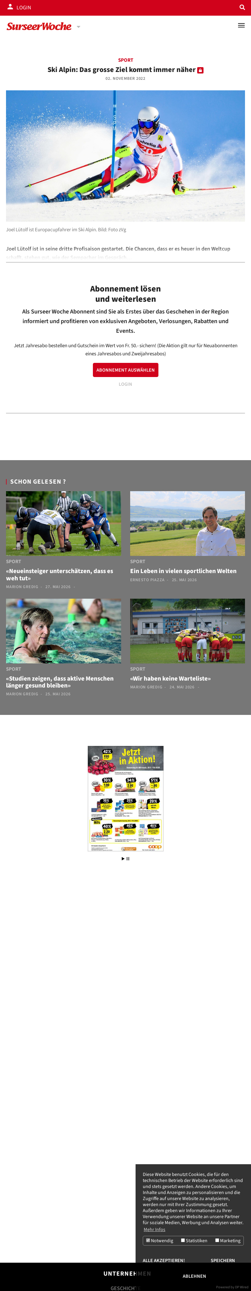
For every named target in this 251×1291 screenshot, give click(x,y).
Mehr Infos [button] (154, 1229)
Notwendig (159, 1240)
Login (24, 7)
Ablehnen (194, 1276)
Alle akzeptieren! (164, 1260)
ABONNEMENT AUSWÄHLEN (125, 370)
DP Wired (242, 1287)
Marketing (227, 1240)
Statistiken (194, 1240)
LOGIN (125, 384)
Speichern (223, 1260)
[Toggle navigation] (241, 25)
